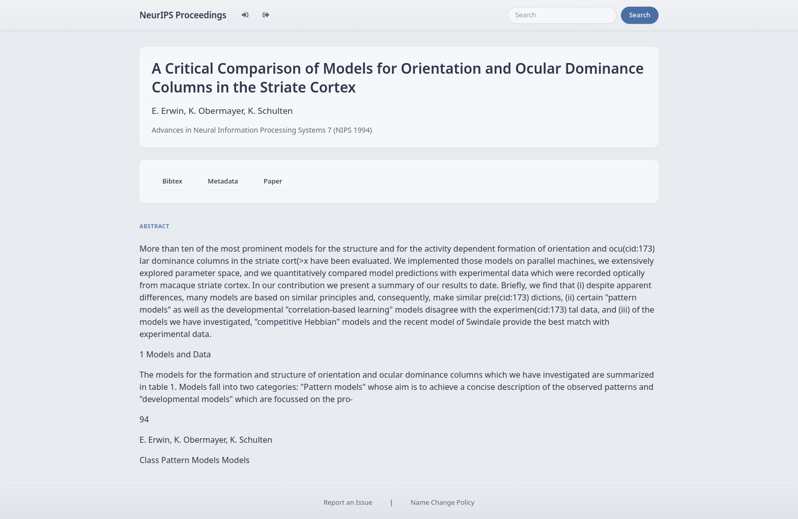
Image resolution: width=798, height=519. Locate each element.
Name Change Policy (443, 502)
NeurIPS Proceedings (182, 15)
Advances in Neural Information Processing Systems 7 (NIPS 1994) (262, 130)
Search (639, 14)
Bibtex (172, 181)
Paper (273, 181)
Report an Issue (348, 502)
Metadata (223, 181)
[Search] (562, 15)
